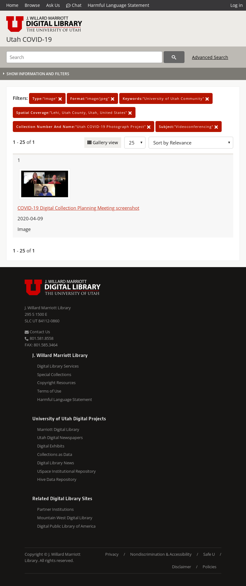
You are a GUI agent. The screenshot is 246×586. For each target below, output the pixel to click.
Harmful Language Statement (118, 5)
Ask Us (53, 5)
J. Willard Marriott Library (48, 307)
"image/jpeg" (92, 98)
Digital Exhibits (50, 446)
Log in (236, 5)
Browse (32, 5)
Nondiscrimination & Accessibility (161, 554)
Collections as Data (54, 454)
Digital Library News (55, 463)
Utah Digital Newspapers (60, 437)
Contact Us (37, 332)
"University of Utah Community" (166, 98)
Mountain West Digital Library (64, 517)
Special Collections (54, 374)
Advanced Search (210, 57)
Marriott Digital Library (58, 429)
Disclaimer (181, 566)
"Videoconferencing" (188, 126)
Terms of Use (49, 391)
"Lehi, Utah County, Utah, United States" (74, 112)
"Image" (47, 98)
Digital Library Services (58, 366)
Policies (209, 566)
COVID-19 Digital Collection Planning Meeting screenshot (78, 208)
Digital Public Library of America (66, 526)
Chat (73, 5)
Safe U (209, 554)
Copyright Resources (56, 382)
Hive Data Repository (56, 479)
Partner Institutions (55, 509)
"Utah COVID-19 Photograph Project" (83, 126)
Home (12, 5)
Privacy (112, 554)
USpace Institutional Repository (66, 471)
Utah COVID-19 (29, 39)
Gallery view (104, 142)
